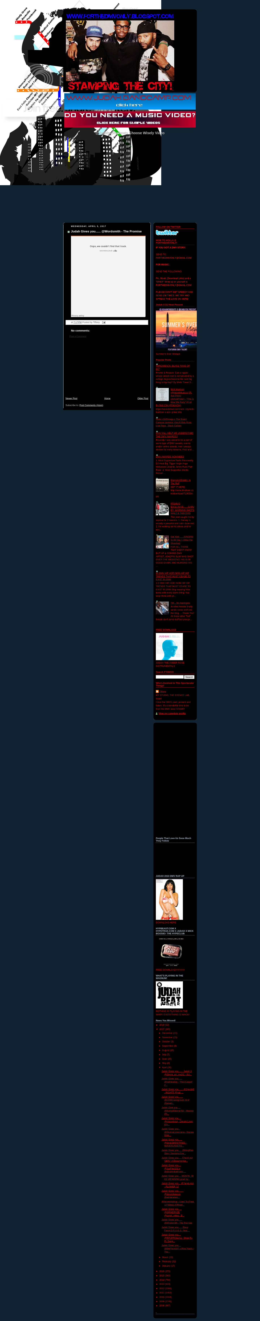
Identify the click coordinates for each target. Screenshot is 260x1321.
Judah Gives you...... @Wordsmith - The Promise (106, 231)
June (165, 1059)
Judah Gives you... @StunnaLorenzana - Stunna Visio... (178, 1132)
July (164, 1054)
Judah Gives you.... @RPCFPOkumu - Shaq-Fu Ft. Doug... (177, 1237)
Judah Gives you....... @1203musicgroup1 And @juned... (175, 1100)
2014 (162, 1280)
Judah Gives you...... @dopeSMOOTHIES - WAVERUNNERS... (174, 1142)
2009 (162, 1301)
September (168, 1046)
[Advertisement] (107, 369)
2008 (162, 1305)
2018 (162, 1025)
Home (107, 398)
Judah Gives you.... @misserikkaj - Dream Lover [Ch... (177, 1121)
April (164, 1067)
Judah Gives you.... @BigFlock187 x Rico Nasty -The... (178, 1248)
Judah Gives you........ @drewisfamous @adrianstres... (173, 1194)
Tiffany (162, 691)
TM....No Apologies (180, 603)
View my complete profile (172, 713)
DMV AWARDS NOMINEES (170, 456)
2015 (162, 1275)
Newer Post (71, 398)
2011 (162, 1293)
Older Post (142, 398)
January (166, 1266)
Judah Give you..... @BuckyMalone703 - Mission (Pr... (178, 1110)
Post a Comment (77, 336)
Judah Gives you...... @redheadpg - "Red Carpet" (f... (177, 1081)
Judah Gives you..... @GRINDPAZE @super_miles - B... (173, 1212)
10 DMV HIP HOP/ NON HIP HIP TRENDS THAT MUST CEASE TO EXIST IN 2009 (173, 576)
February (167, 1261)
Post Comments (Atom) (91, 405)
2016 (162, 1271)
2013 (162, 1284)
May (164, 1063)
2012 (162, 1288)
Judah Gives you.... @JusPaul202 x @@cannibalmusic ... (174, 1168)
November (167, 1037)
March (165, 1257)
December (167, 1033)
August (166, 1050)
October (166, 1041)
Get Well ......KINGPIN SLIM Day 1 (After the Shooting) (182, 540)
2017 (162, 1029)
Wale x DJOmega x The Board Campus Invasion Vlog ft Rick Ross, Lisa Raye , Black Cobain (174, 422)
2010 (162, 1297)
